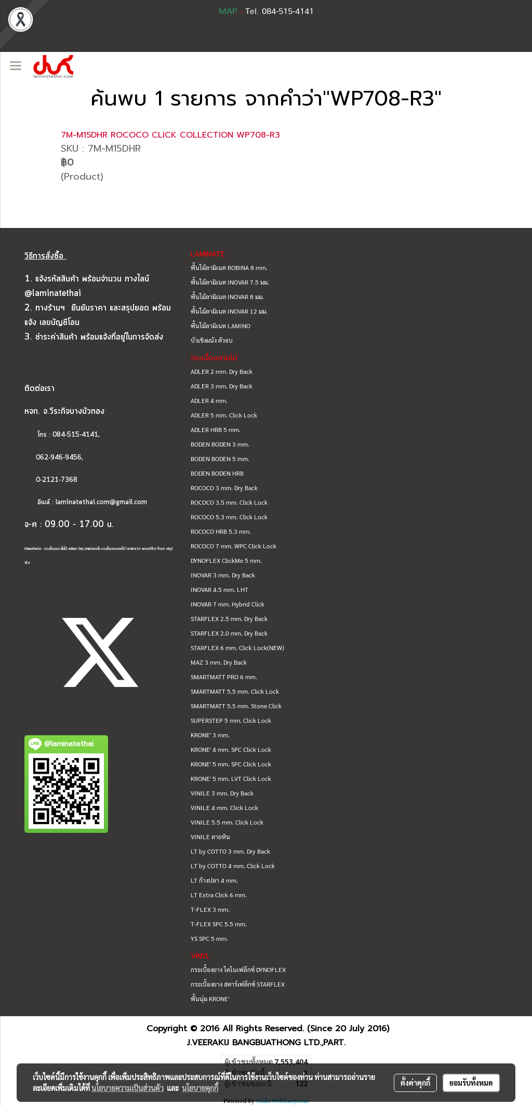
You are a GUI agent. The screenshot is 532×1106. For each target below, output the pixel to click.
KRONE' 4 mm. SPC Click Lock (231, 749)
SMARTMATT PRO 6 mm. (224, 676)
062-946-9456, (53, 458)
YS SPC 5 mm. (209, 938)
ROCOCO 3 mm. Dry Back (224, 487)
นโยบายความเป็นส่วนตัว (127, 1087)
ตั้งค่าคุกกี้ (415, 1082)
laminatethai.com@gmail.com (101, 502)
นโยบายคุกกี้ (200, 1087)
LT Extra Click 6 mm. (219, 895)
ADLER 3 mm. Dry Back (221, 386)
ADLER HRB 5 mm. (216, 429)
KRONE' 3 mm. (210, 735)
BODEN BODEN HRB (217, 473)
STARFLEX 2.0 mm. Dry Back (229, 633)
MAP (228, 11)
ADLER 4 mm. (209, 400)
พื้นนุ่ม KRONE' (210, 998)
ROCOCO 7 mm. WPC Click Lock (233, 546)
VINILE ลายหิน (210, 836)
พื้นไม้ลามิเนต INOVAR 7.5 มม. (230, 282)
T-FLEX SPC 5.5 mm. (219, 924)
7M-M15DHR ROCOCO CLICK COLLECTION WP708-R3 (170, 135)
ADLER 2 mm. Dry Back (221, 371)
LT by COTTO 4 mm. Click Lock (233, 865)
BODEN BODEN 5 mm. (220, 458)
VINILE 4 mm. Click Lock (224, 807)
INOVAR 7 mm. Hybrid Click (227, 604)
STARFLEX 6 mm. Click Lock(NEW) (237, 647)
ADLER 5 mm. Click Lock (224, 415)
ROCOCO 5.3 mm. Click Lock (229, 516)
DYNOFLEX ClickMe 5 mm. (226, 560)
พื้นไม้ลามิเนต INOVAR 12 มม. (229, 311)
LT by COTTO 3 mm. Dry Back (230, 851)
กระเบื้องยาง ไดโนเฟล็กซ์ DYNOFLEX (238, 969)
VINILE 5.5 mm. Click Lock (227, 822)
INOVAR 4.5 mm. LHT (219, 589)
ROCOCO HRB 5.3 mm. (221, 531)
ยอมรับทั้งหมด (471, 1082)
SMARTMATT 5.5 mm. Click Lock (235, 691)
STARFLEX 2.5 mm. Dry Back (229, 618)
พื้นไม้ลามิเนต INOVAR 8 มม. (227, 296)
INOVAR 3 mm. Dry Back (223, 575)
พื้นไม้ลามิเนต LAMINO (220, 325)
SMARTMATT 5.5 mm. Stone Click (236, 706)
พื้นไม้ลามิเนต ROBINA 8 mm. (229, 267)
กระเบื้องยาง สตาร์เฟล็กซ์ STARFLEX (238, 984)
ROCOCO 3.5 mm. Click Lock (229, 502)
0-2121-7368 (56, 480)
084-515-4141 (75, 435)
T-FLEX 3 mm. (210, 909)
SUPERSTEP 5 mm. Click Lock (231, 720)
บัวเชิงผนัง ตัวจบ (212, 340)
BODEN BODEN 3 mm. (220, 444)
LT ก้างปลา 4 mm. (214, 880)
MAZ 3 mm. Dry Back (219, 662)
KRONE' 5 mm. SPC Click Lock (231, 764)
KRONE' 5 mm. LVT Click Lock (231, 778)
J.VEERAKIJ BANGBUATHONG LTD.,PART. (266, 1042)
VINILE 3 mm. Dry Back (222, 793)
